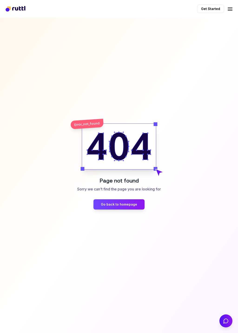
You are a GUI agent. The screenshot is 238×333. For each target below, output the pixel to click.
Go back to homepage (119, 204)
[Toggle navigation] (230, 8)
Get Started (210, 9)
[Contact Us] (225, 320)
